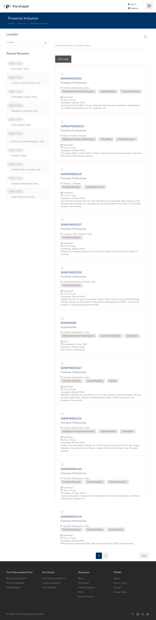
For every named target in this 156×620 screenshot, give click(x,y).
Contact (117, 587)
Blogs (80, 578)
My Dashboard (13, 587)
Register (133, 8)
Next (144, 555)
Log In (132, 4)
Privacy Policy (120, 592)
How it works (120, 582)
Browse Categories (15, 582)
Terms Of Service (86, 596)
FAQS (81, 592)
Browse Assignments (16, 578)
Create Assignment (51, 582)
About (117, 578)
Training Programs (86, 587)
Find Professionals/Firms (54, 578)
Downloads (83, 582)
